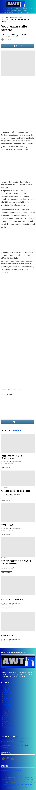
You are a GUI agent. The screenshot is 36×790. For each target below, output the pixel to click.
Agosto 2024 (7, 710)
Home (8, 787)
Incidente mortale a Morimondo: (11, 457)
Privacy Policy (8, 784)
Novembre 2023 (8, 727)
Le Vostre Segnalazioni (23, 787)
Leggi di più (6, 467)
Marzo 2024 (7, 719)
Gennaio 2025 (8, 700)
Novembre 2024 (8, 704)
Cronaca (16, 430)
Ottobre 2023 (7, 729)
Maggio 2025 (8, 692)
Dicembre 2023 (8, 725)
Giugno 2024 (7, 713)
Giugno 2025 (7, 690)
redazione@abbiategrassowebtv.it (11, 770)
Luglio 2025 (7, 689)
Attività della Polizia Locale (15, 491)
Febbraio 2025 (8, 698)
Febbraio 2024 (8, 721)
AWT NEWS (7, 525)
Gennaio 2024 (8, 723)
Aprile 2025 (7, 694)
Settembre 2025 (8, 687)
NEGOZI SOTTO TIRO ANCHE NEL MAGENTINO (16, 562)
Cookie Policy (16, 784)
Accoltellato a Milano (12, 599)
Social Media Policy (26, 784)
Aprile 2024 (7, 717)
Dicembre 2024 (8, 702)
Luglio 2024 (7, 712)
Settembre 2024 (8, 708)
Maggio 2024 (8, 715)
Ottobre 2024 (7, 706)
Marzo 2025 (7, 696)
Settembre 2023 (8, 731)
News (13, 787)
